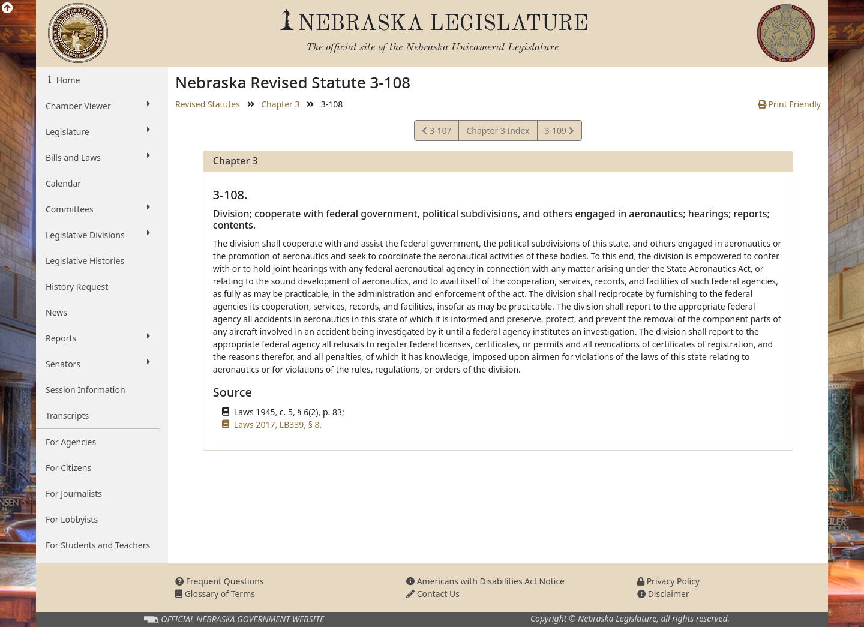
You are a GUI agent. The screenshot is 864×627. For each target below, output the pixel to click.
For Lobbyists (72, 519)
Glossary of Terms (215, 593)
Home (67, 80)
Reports (98, 338)
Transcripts (67, 415)
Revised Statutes (207, 104)
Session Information (85, 389)
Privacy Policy (668, 581)
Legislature (98, 131)
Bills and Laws (98, 157)
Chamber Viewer (98, 106)
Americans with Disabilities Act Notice (485, 581)
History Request (77, 286)
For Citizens (68, 467)
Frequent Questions (219, 581)
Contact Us (433, 593)
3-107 (438, 132)
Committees (98, 209)
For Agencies (71, 442)
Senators (98, 364)
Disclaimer (663, 593)
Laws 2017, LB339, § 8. (278, 424)
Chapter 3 (280, 104)
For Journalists (74, 493)
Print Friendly (789, 104)
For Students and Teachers (98, 545)
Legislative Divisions (98, 235)
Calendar (63, 183)
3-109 (559, 132)
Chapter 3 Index (497, 130)
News (56, 312)
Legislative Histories (85, 260)
